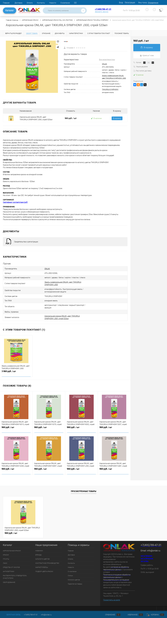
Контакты (41, 3)
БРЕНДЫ (38, 552)
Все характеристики (107, 60)
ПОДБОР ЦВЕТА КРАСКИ (44, 569)
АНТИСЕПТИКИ (8, 569)
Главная (6, 3)
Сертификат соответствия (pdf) (15, 202)
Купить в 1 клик (147, 55)
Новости (52, 3)
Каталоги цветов (74, 577)
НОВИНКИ (39, 548)
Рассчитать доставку (142, 70)
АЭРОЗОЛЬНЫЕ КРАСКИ (12, 548)
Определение (153, 3)
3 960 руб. (16, 370)
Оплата (30, 3)
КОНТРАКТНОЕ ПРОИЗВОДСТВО (47, 560)
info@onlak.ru (153, 548)
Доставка (18, 3)
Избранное (133, 615)
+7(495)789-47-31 (103, 9)
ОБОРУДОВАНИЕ (9, 580)
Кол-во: (139, 62)
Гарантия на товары (75, 581)
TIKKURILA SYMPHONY (110, 89)
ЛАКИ (5, 560)
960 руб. (71, 118)
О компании (65, 3)
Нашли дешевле (140, 66)
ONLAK (104, 64)
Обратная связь (12, 615)
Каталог (9, 10)
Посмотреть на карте (111, 597)
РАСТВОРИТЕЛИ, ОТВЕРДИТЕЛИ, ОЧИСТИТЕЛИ (15, 574)
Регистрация (130, 2)
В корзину (117, 118)
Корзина (155, 615)
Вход (121, 2)
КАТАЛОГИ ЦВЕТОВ (42, 556)
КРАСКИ (6, 552)
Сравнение (110, 615)
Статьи (70, 573)
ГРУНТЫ (6, 556)
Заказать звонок (101, 12)
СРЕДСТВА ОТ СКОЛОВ (11, 565)
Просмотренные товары (83, 488)
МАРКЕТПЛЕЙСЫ (41, 565)
